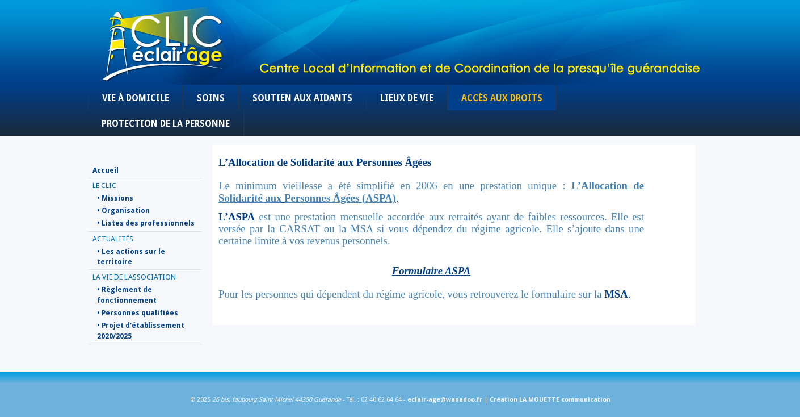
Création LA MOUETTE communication (550, 399)
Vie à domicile (135, 98)
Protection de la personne (166, 124)
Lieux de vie (406, 98)
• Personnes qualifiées (137, 313)
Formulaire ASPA (431, 271)
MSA (616, 294)
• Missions (115, 198)
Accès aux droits (501, 98)
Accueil (105, 170)
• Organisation (123, 211)
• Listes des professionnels (146, 223)
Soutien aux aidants (302, 98)
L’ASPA (236, 217)
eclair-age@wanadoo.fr (444, 399)
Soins (211, 98)
